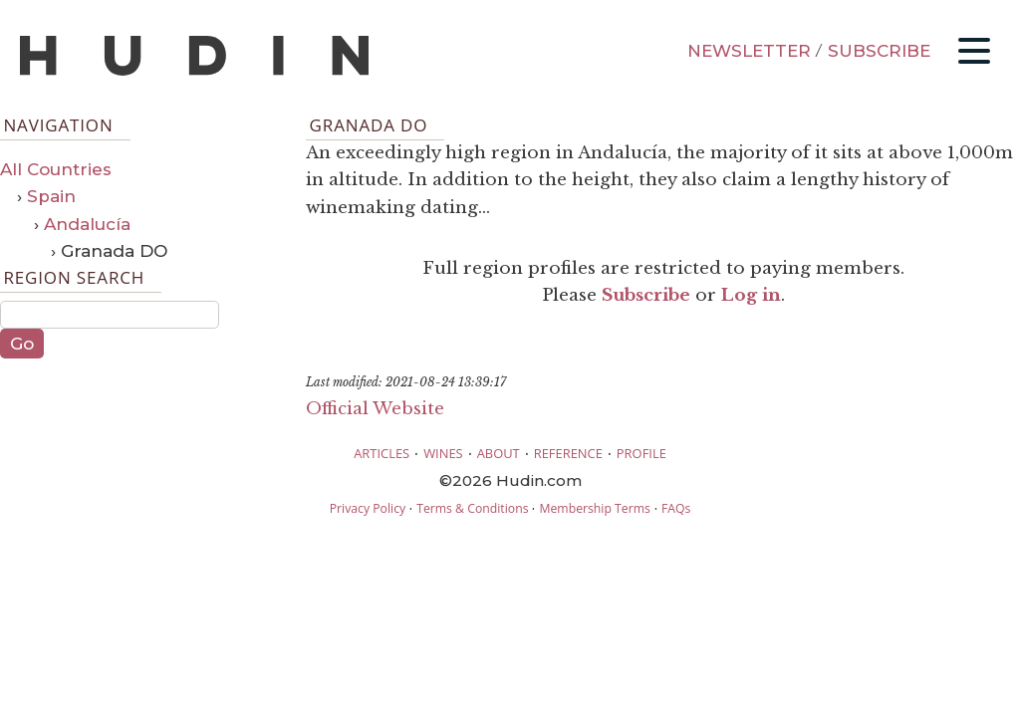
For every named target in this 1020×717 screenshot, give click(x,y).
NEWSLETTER (749, 51)
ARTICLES (381, 453)
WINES (443, 453)
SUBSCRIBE (879, 51)
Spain (51, 196)
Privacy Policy (367, 508)
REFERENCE (568, 453)
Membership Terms (594, 508)
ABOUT (498, 453)
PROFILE (641, 453)
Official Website (375, 408)
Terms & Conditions (472, 508)
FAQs (675, 508)
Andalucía (87, 224)
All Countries (56, 169)
